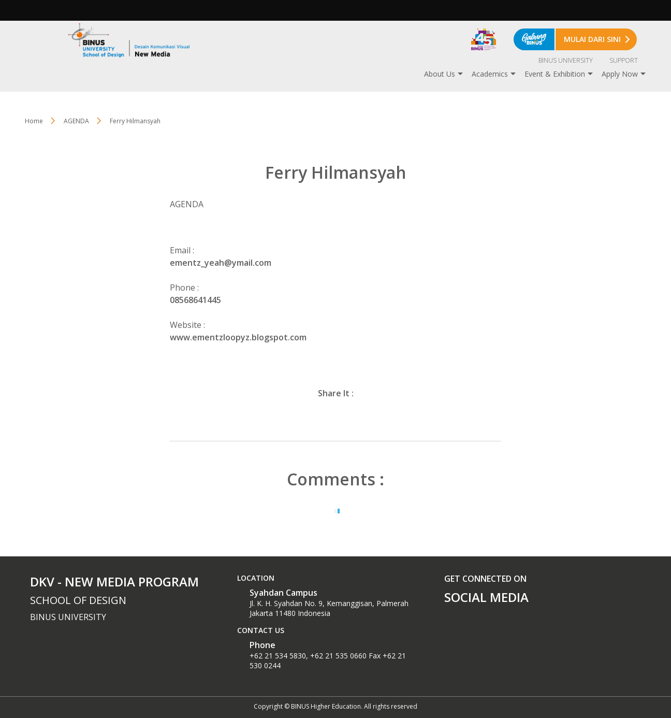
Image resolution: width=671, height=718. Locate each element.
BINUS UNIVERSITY (565, 60)
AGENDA (76, 121)
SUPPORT (623, 60)
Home (34, 121)
